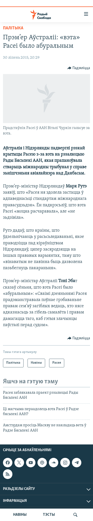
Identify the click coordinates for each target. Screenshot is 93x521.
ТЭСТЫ (49, 515)
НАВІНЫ (20, 515)
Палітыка (13, 28)
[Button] (78, 68)
